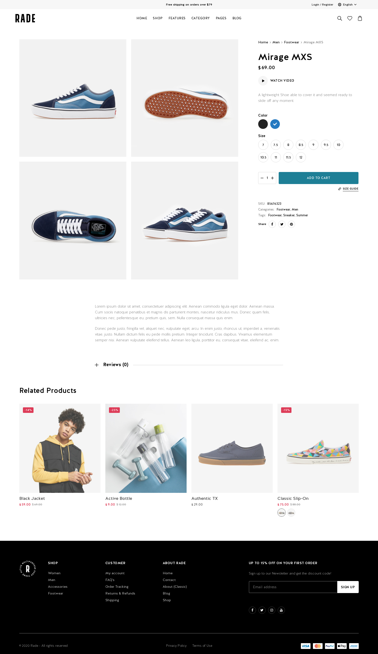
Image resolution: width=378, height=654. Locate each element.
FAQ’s (110, 575)
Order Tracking (116, 582)
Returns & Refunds (120, 589)
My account (115, 569)
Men (276, 42)
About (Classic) (175, 582)
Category (200, 19)
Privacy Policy (176, 641)
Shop (157, 19)
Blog (237, 19)
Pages (221, 19)
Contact (169, 575)
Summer (302, 215)
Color (263, 115)
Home (141, 19)
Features (177, 19)
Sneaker (289, 215)
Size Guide (350, 188)
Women (54, 569)
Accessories (58, 582)
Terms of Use (202, 641)
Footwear (291, 42)
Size (261, 135)
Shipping (112, 596)
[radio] (263, 124)
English (348, 5)
